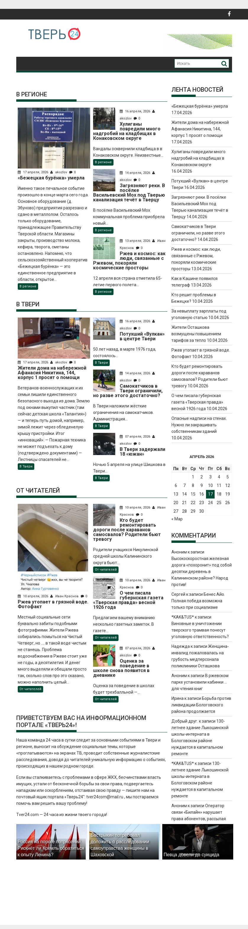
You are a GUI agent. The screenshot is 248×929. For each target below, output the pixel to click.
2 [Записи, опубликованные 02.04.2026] (201, 477)
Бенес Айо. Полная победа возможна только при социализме (198, 601)
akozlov (59, 172)
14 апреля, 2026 (135, 173)
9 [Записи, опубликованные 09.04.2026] (201, 485)
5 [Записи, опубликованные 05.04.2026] (227, 477)
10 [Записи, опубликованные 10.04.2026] (210, 485)
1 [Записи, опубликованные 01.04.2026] (193, 477)
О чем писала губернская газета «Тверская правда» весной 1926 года (197, 402)
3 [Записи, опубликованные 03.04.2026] (210, 477)
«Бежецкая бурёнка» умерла (199, 106)
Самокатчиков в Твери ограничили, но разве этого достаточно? (198, 233)
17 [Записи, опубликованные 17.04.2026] (210, 494)
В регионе (28, 286)
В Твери (26, 466)
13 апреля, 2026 (135, 241)
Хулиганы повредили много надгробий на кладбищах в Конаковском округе (198, 158)
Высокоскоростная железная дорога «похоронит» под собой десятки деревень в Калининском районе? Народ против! (201, 571)
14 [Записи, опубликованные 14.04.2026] (184, 494)
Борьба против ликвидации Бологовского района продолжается (201, 705)
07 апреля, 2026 (135, 436)
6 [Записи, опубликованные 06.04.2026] (176, 485)
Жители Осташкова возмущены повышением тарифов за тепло (196, 334)
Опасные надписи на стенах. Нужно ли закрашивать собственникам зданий (199, 425)
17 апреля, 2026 (33, 172)
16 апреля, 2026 (135, 111)
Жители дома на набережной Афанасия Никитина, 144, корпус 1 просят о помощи (200, 129)
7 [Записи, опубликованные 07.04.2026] (184, 485)
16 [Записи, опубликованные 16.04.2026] (201, 494)
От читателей (30, 689)
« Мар (177, 519)
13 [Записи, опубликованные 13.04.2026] (176, 494)
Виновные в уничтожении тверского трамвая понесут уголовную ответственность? (200, 630)
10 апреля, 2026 (33, 596)
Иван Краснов (65, 596)
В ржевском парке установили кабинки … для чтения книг (199, 682)
